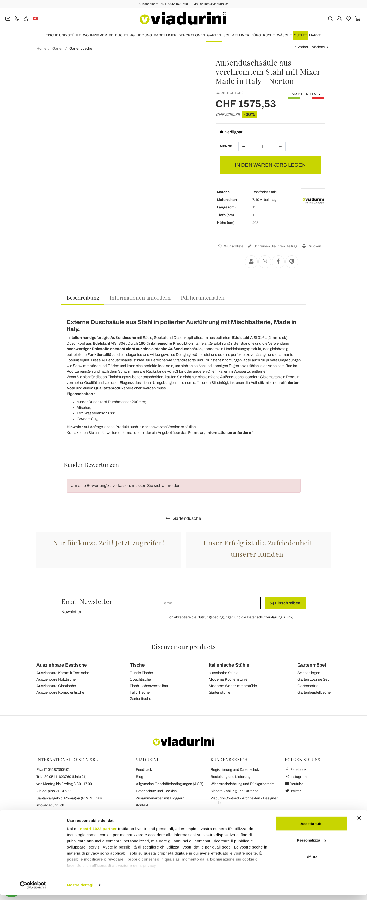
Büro (256, 35)
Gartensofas (307, 686)
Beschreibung (83, 297)
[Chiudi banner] (359, 823)
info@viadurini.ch (50, 805)
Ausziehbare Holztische (56, 679)
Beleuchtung (122, 35)
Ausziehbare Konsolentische (60, 692)
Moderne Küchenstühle (228, 679)
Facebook (295, 770)
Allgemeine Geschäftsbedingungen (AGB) (169, 784)
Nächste (318, 47)
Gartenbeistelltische (314, 692)
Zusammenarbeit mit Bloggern (160, 798)
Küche (269, 35)
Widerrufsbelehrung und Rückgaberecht (242, 784)
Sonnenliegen (308, 673)
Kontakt (142, 805)
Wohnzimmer (95, 35)
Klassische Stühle (223, 673)
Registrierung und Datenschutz (235, 770)
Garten (214, 35)
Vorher (303, 47)
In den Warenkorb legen (270, 165)
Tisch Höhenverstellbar (149, 686)
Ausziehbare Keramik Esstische (62, 673)
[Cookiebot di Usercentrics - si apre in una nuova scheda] (33, 890)
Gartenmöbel (311, 665)
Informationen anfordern (140, 297)
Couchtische (140, 679)
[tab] (82, 298)
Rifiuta (312, 862)
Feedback (144, 770)
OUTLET (300, 35)
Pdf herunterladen (203, 297)
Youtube (294, 784)
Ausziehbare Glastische (56, 686)
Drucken (311, 246)
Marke (315, 35)
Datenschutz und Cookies (156, 791)
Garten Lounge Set (313, 679)
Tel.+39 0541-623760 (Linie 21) (61, 777)
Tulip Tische (140, 692)
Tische (137, 665)
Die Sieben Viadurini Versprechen (162, 812)
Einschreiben (285, 603)
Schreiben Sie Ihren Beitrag (272, 246)
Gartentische (140, 699)
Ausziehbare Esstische (61, 665)
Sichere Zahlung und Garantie (234, 791)
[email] (211, 603)
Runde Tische (141, 673)
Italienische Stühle (229, 665)
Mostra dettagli (80, 890)
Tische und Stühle (63, 35)
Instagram (296, 777)
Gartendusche (183, 518)
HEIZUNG (144, 35)
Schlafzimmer (236, 35)
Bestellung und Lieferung (231, 777)
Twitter (293, 791)
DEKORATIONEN (191, 35)
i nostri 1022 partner (97, 833)
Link (288, 617)
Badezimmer (165, 35)
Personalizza (311, 845)
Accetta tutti (311, 828)
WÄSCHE (284, 35)
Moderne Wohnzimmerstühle (233, 686)
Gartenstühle (219, 692)
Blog (139, 777)
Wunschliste (230, 246)
